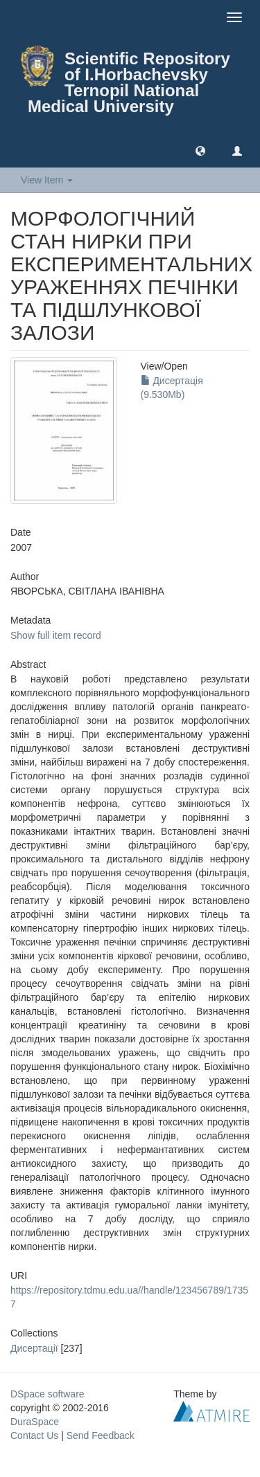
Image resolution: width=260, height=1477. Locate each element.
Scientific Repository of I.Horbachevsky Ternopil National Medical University (129, 82)
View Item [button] (47, 179)
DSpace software (47, 1393)
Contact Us (34, 1435)
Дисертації (34, 1348)
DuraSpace (34, 1421)
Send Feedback (101, 1435)
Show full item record (55, 635)
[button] (200, 150)
